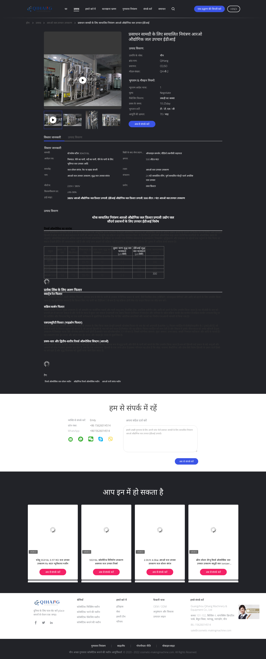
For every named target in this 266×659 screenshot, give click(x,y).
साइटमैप (121, 646)
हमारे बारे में (90, 9)
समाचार (162, 9)
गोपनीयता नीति (143, 646)
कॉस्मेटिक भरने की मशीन (88, 612)
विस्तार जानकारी (52, 137)
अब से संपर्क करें (142, 124)
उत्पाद (76, 9)
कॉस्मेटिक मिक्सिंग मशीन (88, 606)
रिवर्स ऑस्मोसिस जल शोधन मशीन (58, 381)
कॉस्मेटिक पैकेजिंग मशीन (88, 617)
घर (66, 9)
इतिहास (119, 606)
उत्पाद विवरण (75, 137)
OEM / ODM (160, 606)
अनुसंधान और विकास (163, 611)
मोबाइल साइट (168, 646)
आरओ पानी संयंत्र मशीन (111, 381)
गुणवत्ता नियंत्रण (130, 9)
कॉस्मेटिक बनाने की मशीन (89, 622)
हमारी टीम (121, 616)
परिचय (119, 621)
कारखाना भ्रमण (109, 9)
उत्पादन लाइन (159, 616)
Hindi (233, 9)
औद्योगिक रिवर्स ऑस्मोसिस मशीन (87, 381)
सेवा (118, 611)
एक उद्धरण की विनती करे (209, 9)
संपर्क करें (147, 9)
